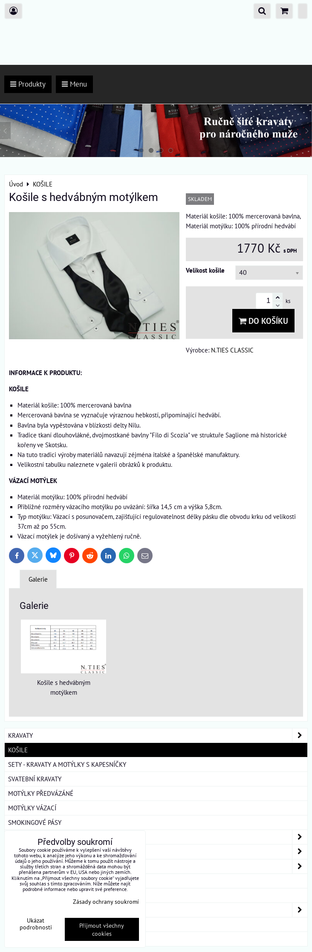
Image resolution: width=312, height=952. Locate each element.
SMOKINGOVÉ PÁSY (34, 822)
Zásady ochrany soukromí (106, 901)
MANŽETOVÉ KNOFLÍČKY (157, 866)
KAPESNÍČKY (157, 837)
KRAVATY (157, 735)
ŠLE (13, 895)
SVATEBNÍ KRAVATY (34, 778)
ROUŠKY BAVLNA (31, 939)
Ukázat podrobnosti (36, 924)
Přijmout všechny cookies (101, 929)
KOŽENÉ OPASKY (157, 851)
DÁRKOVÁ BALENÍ (32, 924)
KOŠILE (18, 749)
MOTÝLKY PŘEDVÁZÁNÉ (40, 793)
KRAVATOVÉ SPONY (34, 880)
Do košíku (263, 320)
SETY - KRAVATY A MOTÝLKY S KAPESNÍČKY (67, 764)
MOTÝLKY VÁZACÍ (32, 808)
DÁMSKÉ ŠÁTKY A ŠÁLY (157, 910)
